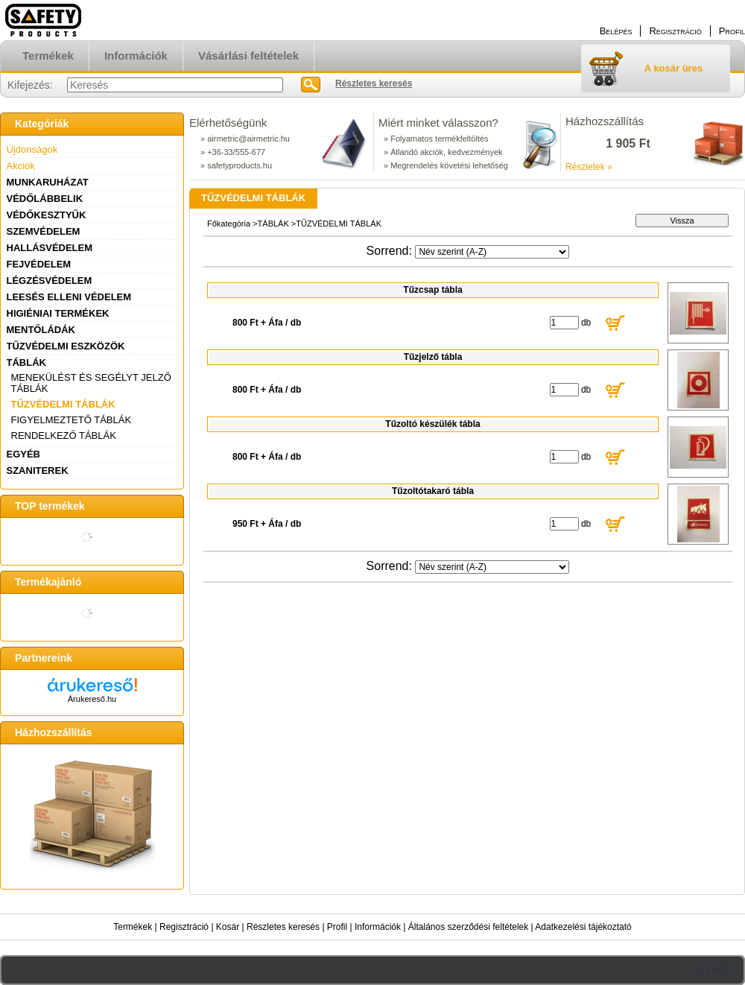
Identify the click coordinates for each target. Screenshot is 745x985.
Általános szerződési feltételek (468, 927)
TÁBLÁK (26, 362)
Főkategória (228, 223)
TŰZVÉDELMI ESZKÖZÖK (66, 346)
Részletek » (588, 167)
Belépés (616, 31)
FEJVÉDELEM (39, 264)
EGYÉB (24, 454)
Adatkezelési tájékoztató (583, 927)
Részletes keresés (283, 927)
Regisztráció (184, 927)
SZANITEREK (38, 470)
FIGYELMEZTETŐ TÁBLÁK (71, 419)
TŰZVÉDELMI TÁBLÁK (63, 404)
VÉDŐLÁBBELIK (45, 198)
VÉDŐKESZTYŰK (46, 215)
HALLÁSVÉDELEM (50, 247)
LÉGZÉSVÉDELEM (49, 280)
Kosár (227, 927)
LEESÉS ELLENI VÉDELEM (69, 297)
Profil (337, 927)
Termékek (132, 927)
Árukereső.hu (92, 698)
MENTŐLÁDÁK (41, 329)
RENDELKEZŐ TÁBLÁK (63, 435)
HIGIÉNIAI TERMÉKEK (58, 313)
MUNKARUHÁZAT (48, 182)
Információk (378, 927)
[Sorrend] (492, 252)
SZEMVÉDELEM (43, 231)
